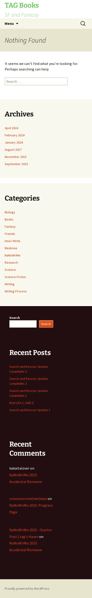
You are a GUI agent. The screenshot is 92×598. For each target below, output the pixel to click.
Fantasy (10, 226)
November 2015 (16, 157)
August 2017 (13, 149)
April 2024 (11, 128)
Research (11, 262)
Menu (9, 23)
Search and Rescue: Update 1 (29, 410)
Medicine (11, 248)
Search (14, 318)
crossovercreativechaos (28, 498)
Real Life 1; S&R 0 (21, 403)
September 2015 (16, 164)
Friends (10, 234)
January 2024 (14, 142)
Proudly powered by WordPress (27, 588)
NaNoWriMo (13, 255)
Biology (10, 212)
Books (9, 219)
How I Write (12, 241)
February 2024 (15, 135)
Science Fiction (15, 277)
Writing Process (16, 291)
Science (10, 270)
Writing (9, 284)
